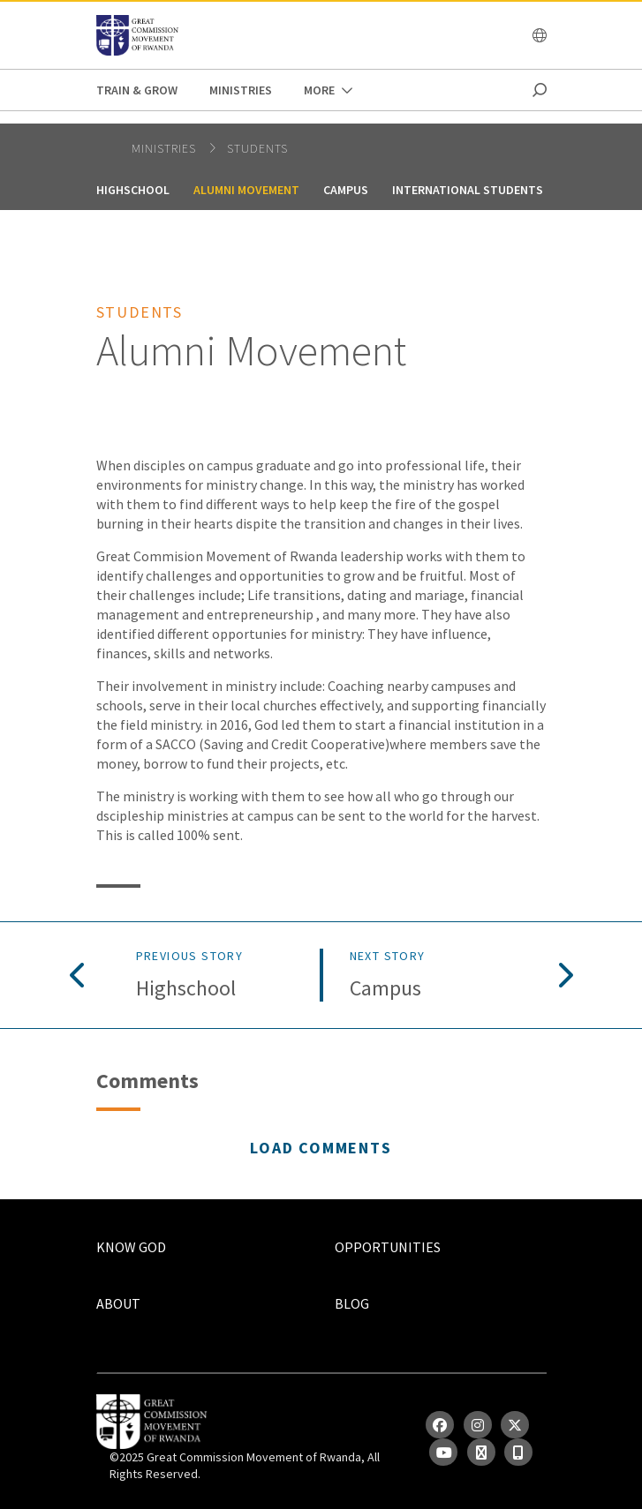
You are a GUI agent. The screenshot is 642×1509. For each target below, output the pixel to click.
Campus (345, 190)
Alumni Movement (246, 190)
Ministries (240, 90)
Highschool (133, 190)
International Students (467, 190)
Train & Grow (136, 90)
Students (257, 148)
